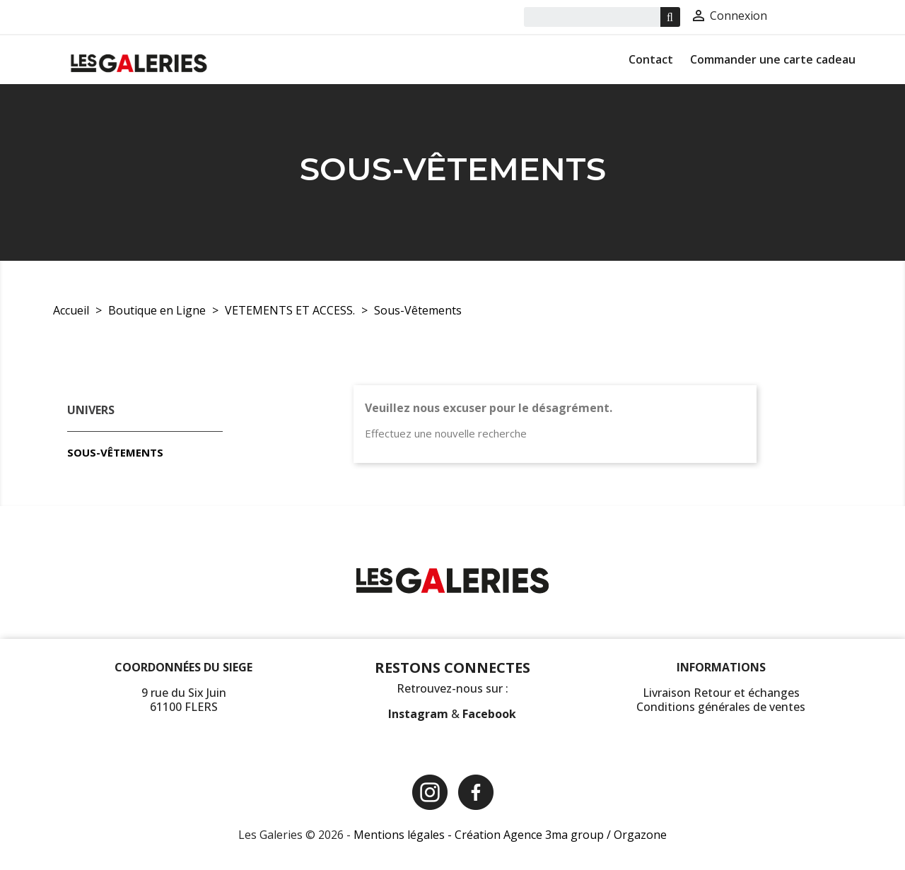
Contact (651, 59)
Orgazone (640, 834)
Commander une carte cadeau (773, 59)
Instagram (419, 714)
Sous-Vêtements (115, 452)
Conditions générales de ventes (720, 707)
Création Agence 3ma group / (534, 834)
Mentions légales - (404, 834)
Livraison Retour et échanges (721, 692)
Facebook (489, 714)
